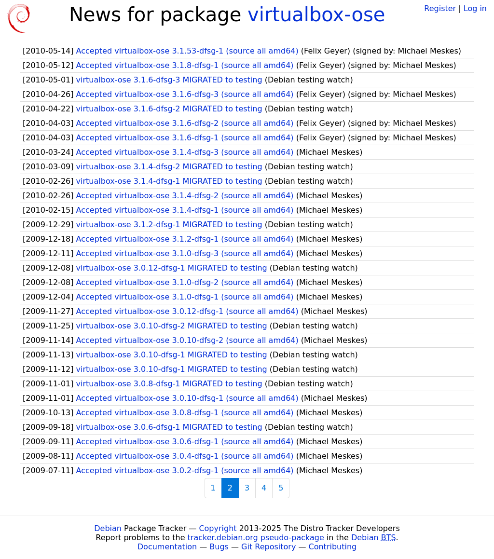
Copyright (217, 528)
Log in (475, 8)
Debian (108, 528)
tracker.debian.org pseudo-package (256, 537)
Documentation (167, 546)
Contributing (333, 546)
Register (440, 8)
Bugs (219, 546)
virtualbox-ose (316, 14)
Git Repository (268, 546)
